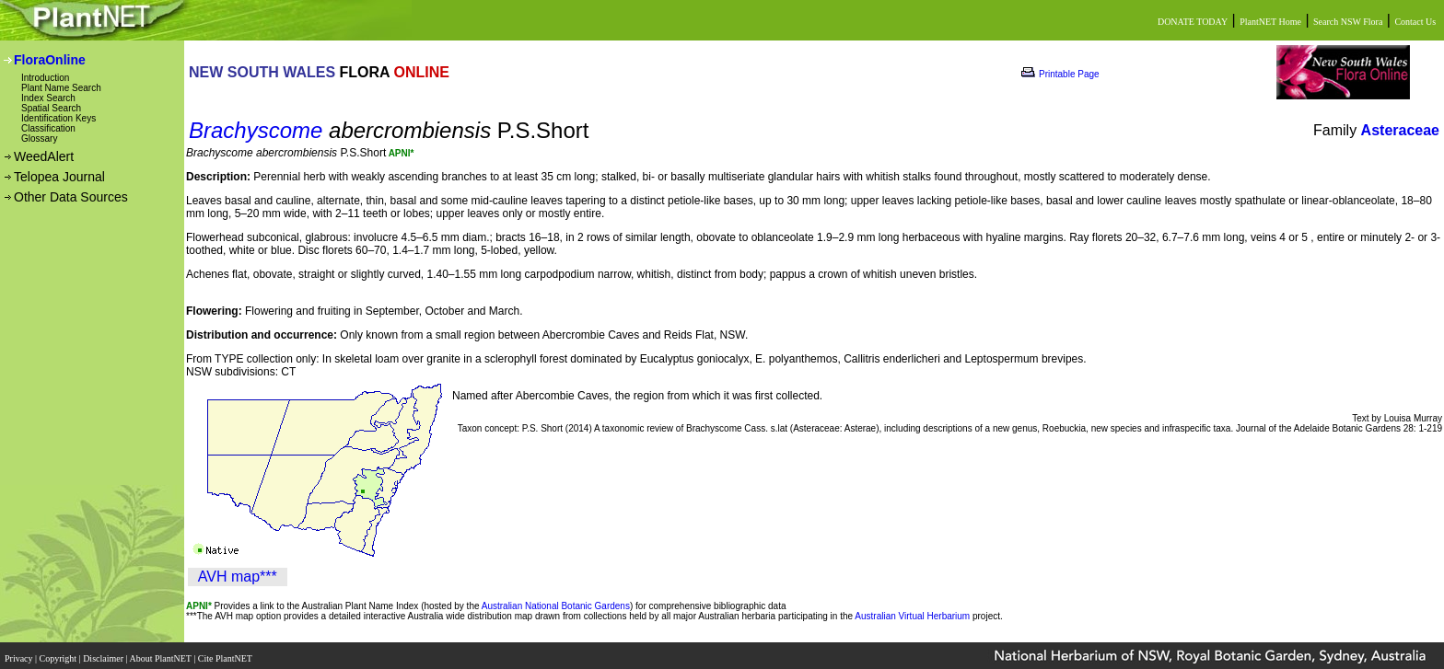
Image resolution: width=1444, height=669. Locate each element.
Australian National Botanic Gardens (556, 606)
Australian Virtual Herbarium (912, 616)
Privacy (20, 653)
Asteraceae (1400, 130)
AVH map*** (237, 576)
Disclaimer (104, 653)
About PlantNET (161, 653)
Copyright (59, 653)
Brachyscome (255, 130)
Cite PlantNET (226, 653)
